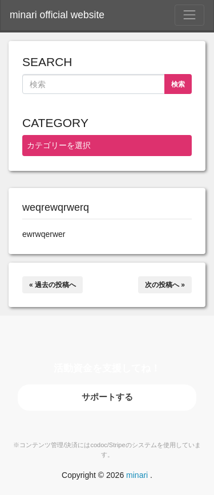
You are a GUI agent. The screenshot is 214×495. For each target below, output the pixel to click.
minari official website (57, 15)
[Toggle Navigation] (189, 15)
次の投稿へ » (165, 285)
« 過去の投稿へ (52, 285)
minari (137, 475)
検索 (178, 84)
